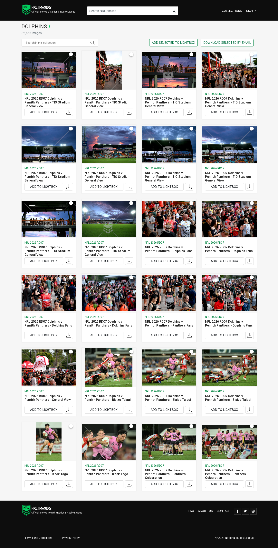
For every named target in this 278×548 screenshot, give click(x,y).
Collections (232, 11)
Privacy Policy (71, 538)
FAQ (191, 511)
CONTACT (224, 511)
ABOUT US (205, 511)
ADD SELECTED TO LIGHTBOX (173, 42)
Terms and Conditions (38, 538)
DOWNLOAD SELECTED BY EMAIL (227, 42)
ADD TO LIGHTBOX (43, 112)
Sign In (251, 11)
